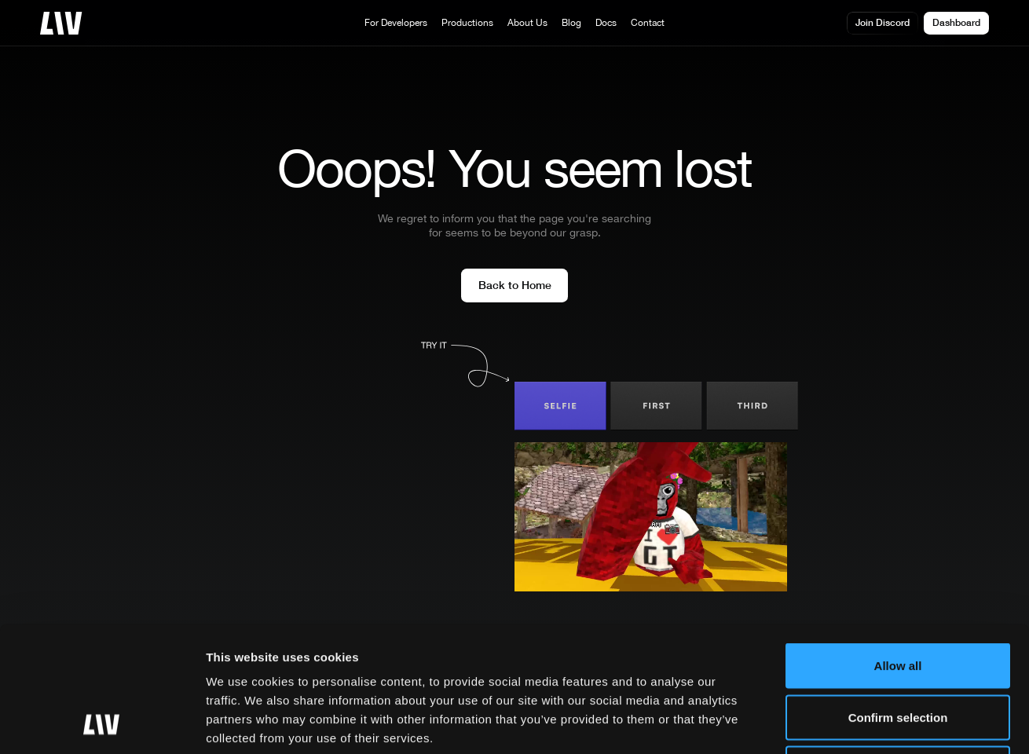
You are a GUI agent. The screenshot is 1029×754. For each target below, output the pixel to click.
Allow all (898, 548)
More (794, 723)
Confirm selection (898, 599)
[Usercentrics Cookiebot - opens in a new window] (101, 723)
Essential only (898, 650)
